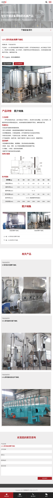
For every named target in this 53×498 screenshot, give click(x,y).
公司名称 (3, 449)
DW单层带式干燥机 (13, 240)
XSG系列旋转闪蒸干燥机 (9, 321)
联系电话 (3, 460)
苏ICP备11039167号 (32, 490)
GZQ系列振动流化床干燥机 (10, 377)
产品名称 (3, 444)
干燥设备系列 (26, 30)
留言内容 (3, 466)
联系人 (3, 455)
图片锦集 (18, 111)
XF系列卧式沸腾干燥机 (14, 236)
